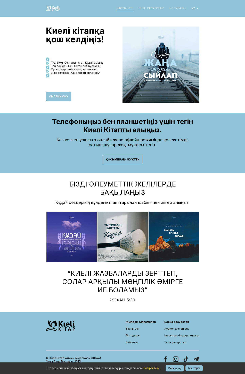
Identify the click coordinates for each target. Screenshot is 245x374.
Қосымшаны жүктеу (122, 159)
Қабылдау (174, 368)
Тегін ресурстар (151, 8)
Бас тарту (194, 368)
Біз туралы (133, 335)
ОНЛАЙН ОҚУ (58, 96)
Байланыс (132, 342)
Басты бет (133, 328)
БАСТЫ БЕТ (125, 8)
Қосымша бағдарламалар (181, 335)
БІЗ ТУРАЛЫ (177, 8)
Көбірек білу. (152, 368)
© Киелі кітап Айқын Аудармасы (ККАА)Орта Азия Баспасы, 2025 (73, 359)
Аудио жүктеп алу (176, 328)
